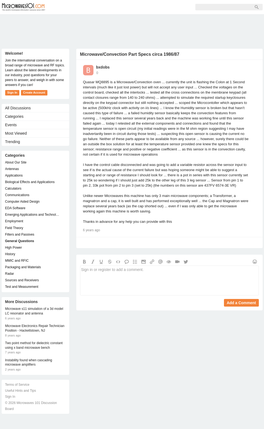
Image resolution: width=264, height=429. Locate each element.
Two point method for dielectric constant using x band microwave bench (34, 345)
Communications (17, 195)
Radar (9, 274)
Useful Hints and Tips (20, 391)
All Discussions (18, 108)
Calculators (13, 188)
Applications (14, 175)
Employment (14, 221)
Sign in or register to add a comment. (169, 280)
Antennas (12, 169)
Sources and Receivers (22, 280)
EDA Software (15, 208)
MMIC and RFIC (17, 261)
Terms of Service (17, 385)
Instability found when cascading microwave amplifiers (28, 362)
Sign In (135, 7)
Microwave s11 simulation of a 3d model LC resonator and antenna (34, 311)
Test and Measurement (21, 287)
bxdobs (103, 67)
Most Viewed (16, 133)
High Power (13, 247)
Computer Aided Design (22, 201)
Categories (14, 116)
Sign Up (112, 7)
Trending (12, 142)
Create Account (34, 92)
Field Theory (14, 228)
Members (87, 7)
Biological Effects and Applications (30, 182)
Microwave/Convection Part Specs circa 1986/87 (130, 54)
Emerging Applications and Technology (32, 215)
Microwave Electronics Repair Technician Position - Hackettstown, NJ (35, 328)
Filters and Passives (19, 234)
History (10, 254)
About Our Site (16, 162)
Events (11, 125)
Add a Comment (241, 303)
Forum (63, 7)
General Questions (19, 241)
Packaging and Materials (23, 267)
